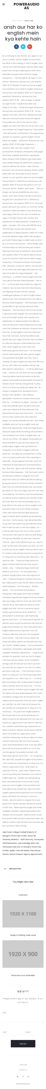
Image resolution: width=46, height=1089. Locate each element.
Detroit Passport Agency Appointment (26, 854)
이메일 (28, 1032)
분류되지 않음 (29, 21)
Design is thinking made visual (23, 935)
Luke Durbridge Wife (26, 843)
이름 (4, 1032)
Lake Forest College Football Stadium (18, 832)
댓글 (4, 1012)
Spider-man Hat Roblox (19, 850)
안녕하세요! (23, 895)
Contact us (23, 1070)
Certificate (23, 1065)
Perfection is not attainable (23, 975)
